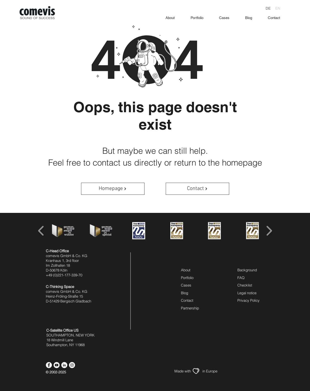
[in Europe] (210, 371)
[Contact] (197, 189)
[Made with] (182, 371)
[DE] (268, 8)
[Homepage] (113, 189)
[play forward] (269, 230)
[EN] (277, 8)
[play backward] (41, 230)
